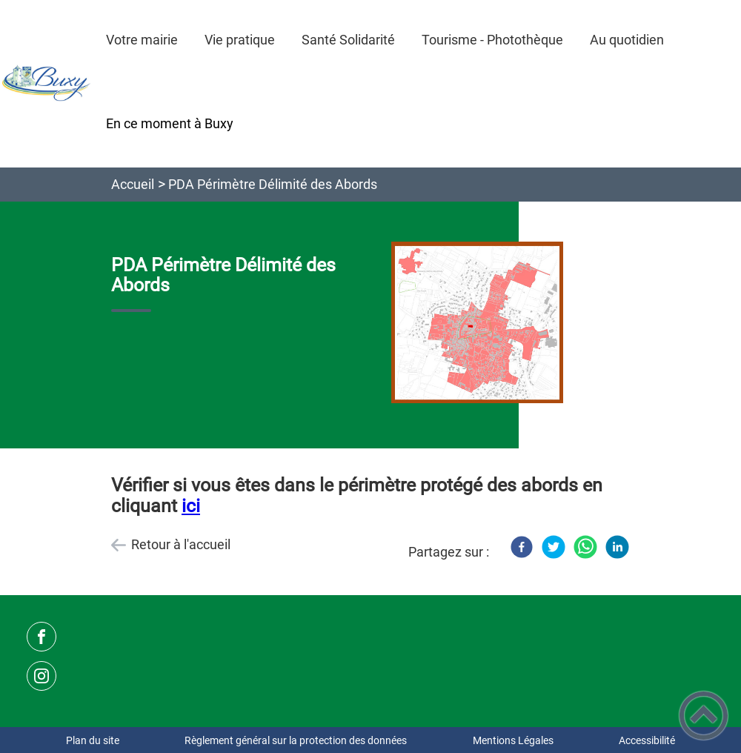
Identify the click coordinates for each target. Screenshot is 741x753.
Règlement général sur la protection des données (296, 740)
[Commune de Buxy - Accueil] (46, 83)
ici (191, 506)
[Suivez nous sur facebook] (41, 636)
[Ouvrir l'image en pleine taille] (477, 324)
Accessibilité (647, 740)
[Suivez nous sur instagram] (41, 676)
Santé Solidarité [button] (348, 39)
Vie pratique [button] (240, 39)
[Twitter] (553, 547)
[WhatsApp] (585, 547)
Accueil (132, 184)
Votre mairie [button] (142, 39)
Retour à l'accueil (180, 544)
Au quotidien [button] (627, 39)
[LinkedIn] (617, 547)
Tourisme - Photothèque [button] (492, 39)
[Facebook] (521, 547)
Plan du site (92, 740)
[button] (703, 715)
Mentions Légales (513, 740)
